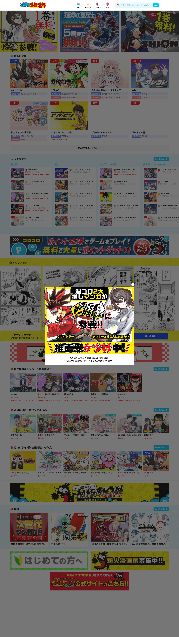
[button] (78, 5)
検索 (155, 5)
